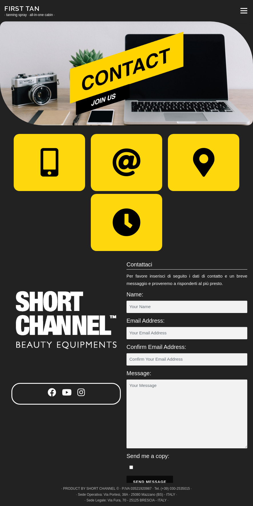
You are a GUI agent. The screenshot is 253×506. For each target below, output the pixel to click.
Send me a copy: (148, 456)
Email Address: (145, 321)
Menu (243, 11)
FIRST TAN (22, 8)
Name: (135, 294)
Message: (139, 373)
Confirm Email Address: (156, 347)
